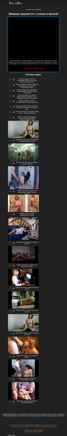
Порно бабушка (38, 430)
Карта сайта (11, 435)
